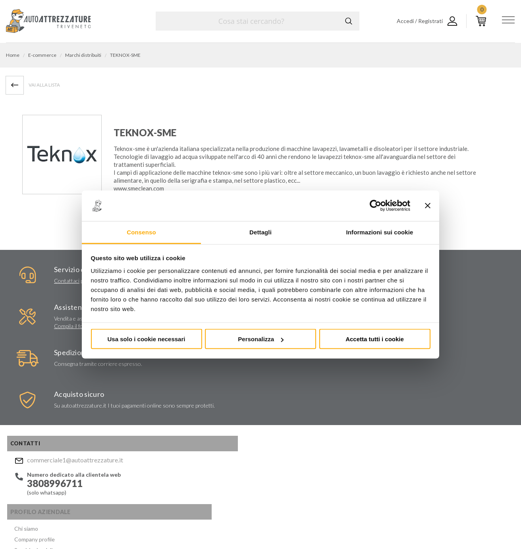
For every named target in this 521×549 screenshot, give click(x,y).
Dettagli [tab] (260, 231)
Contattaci (40, 283)
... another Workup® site (486, 528)
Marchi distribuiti (136, 399)
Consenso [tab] (141, 231)
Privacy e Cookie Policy (277, 527)
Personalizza (261, 339)
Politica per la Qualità (142, 419)
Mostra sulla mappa (428, 420)
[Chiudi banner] (427, 206)
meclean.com (147, 189)
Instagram (286, 480)
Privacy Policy (317, 442)
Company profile (136, 371)
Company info (209, 527)
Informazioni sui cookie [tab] (379, 231)
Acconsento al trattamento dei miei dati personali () (317, 438)
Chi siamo (127, 361)
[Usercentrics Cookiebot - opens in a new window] (375, 206)
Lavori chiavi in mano (141, 390)
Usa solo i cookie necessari (146, 339)
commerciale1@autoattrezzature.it (64, 363)
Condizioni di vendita (141, 428)
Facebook (271, 480)
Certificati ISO (134, 409)
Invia (360, 419)
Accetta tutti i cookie (374, 339)
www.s (122, 189)
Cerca (347, 21)
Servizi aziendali (135, 380)
